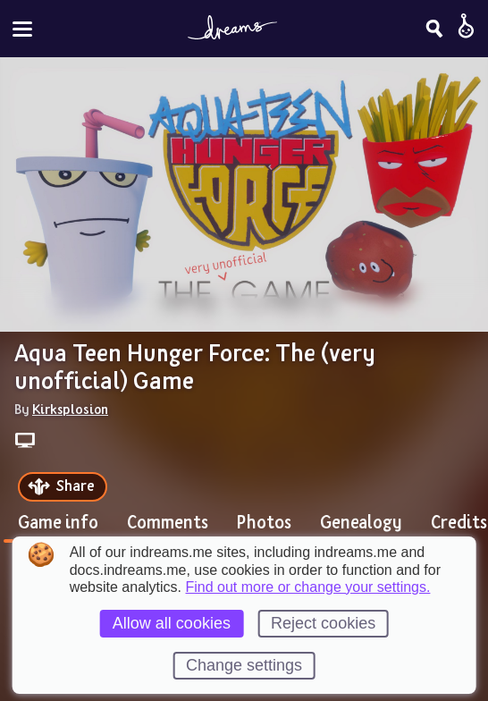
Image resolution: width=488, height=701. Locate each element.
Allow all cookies (172, 623)
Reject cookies (323, 623)
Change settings (244, 665)
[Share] (62, 487)
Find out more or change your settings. (308, 587)
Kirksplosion (70, 409)
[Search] (434, 28)
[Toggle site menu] (22, 29)
